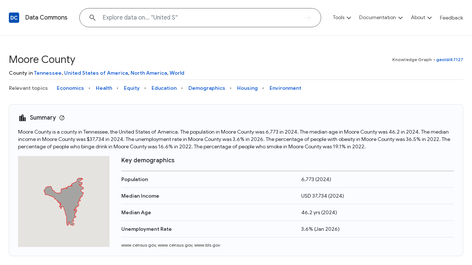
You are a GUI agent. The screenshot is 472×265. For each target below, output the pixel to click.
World (177, 73)
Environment (285, 88)
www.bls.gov (207, 245)
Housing (247, 88)
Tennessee (48, 73)
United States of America (96, 73)
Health (104, 88)
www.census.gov (138, 245)
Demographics (206, 88)
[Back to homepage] (14, 18)
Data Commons (46, 17)
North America (149, 73)
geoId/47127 (449, 59)
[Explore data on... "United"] (200, 17)
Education (164, 88)
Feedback (451, 17)
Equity (132, 88)
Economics (70, 88)
